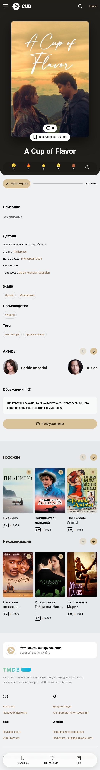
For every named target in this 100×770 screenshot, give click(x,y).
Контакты (9, 706)
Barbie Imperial (34, 368)
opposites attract (35, 334)
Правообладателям (15, 712)
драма (9, 295)
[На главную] (22, 6)
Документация (62, 706)
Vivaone (10, 314)
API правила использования (70, 712)
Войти (93, 6)
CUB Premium (11, 737)
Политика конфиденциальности (73, 737)
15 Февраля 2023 (31, 258)
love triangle (12, 334)
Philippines (20, 251)
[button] (93, 351)
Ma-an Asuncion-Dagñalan (34, 272)
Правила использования (68, 731)
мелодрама (27, 295)
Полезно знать (12, 731)
